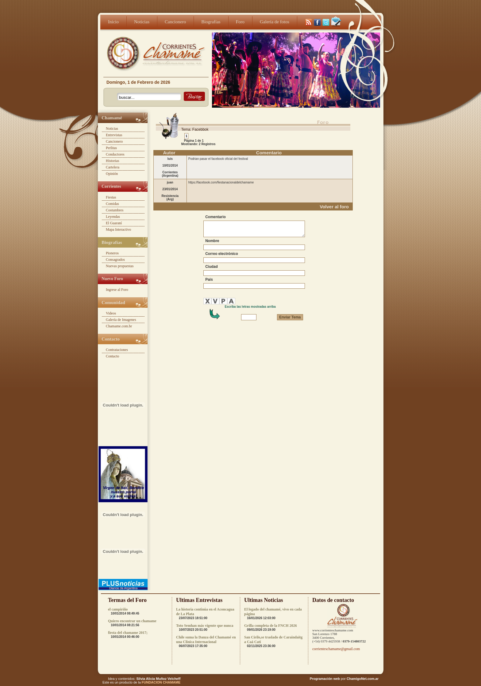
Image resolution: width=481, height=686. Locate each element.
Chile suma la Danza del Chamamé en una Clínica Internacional (206, 639)
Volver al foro (334, 206)
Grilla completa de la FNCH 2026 (270, 625)
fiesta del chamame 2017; (128, 632)
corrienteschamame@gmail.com (336, 649)
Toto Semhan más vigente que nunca (204, 625)
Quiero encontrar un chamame (132, 621)
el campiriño (118, 609)
